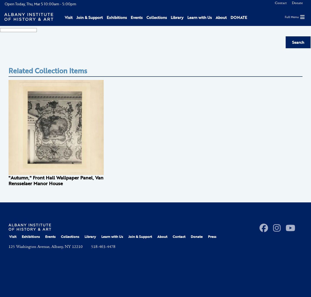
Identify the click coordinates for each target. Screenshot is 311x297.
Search (298, 42)
